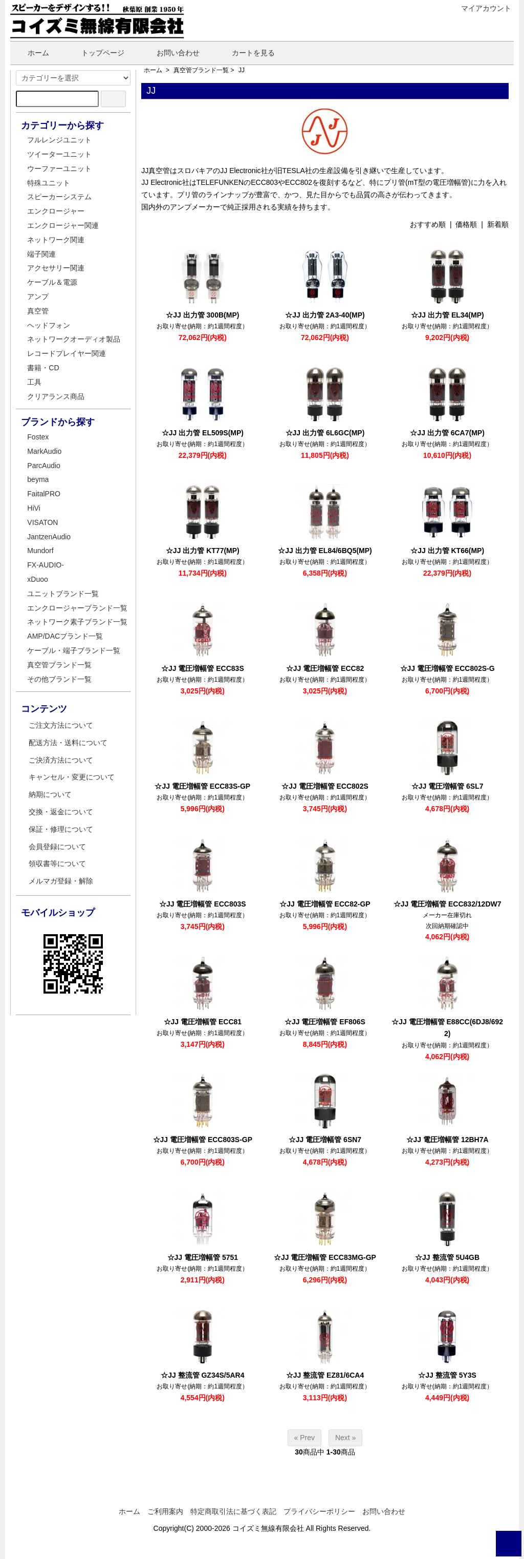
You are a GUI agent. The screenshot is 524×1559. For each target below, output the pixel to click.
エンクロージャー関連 (63, 225)
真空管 (38, 311)
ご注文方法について (61, 725)
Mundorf (40, 550)
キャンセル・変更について (72, 777)
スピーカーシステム (59, 197)
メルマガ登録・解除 (61, 881)
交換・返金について (61, 812)
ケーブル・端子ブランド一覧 (73, 650)
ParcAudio (43, 465)
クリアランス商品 (55, 396)
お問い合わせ (171, 53)
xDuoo (37, 579)
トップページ (95, 53)
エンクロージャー (55, 211)
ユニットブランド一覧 (63, 593)
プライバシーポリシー (319, 1511)
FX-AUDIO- (45, 565)
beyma (38, 479)
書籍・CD (43, 368)
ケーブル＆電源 (52, 282)
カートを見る (246, 53)
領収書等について (57, 863)
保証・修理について (61, 829)
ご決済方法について (61, 760)
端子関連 (41, 254)
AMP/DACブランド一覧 (65, 636)
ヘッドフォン (48, 325)
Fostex (38, 437)
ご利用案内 (165, 1511)
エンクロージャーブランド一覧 (77, 608)
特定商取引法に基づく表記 (233, 1511)
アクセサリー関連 (55, 268)
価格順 (466, 224)
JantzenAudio (49, 537)
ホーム (31, 53)
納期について (50, 794)
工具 (34, 382)
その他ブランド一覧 (59, 679)
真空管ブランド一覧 (201, 70)
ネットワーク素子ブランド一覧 (77, 622)
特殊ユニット (48, 183)
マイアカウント (480, 8)
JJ (241, 70)
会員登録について (57, 846)
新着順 (498, 224)
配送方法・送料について (68, 743)
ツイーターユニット (59, 154)
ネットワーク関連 (55, 240)
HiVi (33, 508)
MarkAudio (44, 451)
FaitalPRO (43, 494)
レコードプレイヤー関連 (66, 353)
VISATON (42, 522)
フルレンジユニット (59, 140)
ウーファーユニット (59, 168)
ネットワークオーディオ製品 (73, 339)
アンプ (38, 296)
